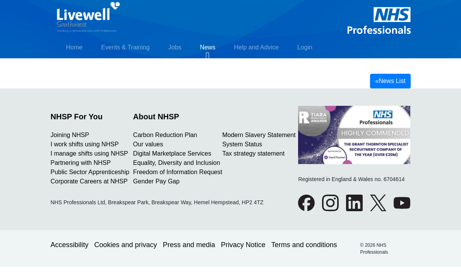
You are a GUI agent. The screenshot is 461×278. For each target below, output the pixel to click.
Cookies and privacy (125, 245)
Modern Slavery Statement (258, 135)
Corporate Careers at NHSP (89, 181)
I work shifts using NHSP (85, 144)
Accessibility (70, 245)
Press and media (189, 245)
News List (390, 81)
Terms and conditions (304, 245)
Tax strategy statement (253, 153)
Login (304, 47)
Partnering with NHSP (81, 162)
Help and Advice (256, 47)
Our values (148, 144)
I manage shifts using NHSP (89, 153)
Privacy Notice (243, 245)
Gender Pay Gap (156, 181)
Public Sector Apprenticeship (90, 172)
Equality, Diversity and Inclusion (176, 162)
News (207, 47)
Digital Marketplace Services (172, 153)
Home (74, 47)
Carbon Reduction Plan (165, 135)
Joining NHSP (70, 135)
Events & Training (125, 47)
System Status (242, 144)
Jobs (175, 47)
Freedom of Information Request (177, 172)
